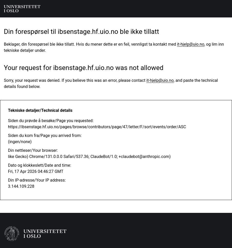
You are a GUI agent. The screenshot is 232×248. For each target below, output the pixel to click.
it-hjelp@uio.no (190, 44)
